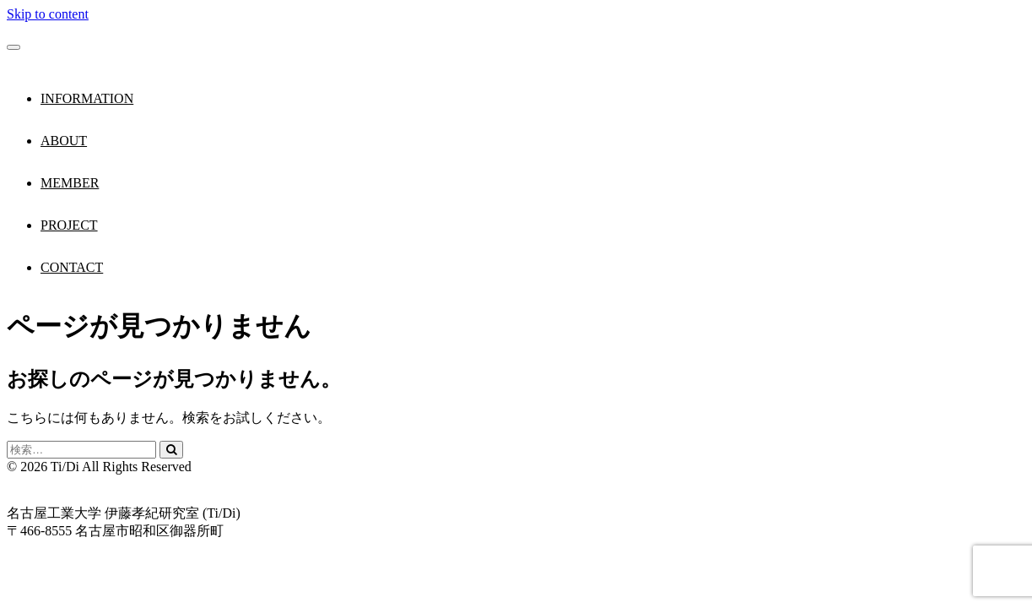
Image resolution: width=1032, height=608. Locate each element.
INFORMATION (87, 98)
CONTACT (72, 267)
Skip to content (48, 14)
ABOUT (64, 140)
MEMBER (70, 183)
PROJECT (69, 225)
